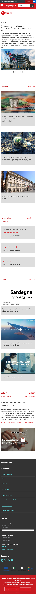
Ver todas (31, 86)
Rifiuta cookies (25, 590)
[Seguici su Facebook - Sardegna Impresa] (2, 560)
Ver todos (31, 279)
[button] (29, 1)
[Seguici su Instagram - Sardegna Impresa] (12, 560)
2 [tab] (15, 72)
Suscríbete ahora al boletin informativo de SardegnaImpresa (18, 422)
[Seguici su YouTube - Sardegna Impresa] (9, 560)
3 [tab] (18, 72)
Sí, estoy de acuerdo (11, 590)
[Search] (32, 5)
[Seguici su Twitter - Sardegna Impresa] (5, 560)
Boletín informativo (30, 394)
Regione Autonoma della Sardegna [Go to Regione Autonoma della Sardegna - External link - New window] (10, 1)
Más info (31, 585)
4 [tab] (20, 72)
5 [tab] (22, 72)
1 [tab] (13, 72)
